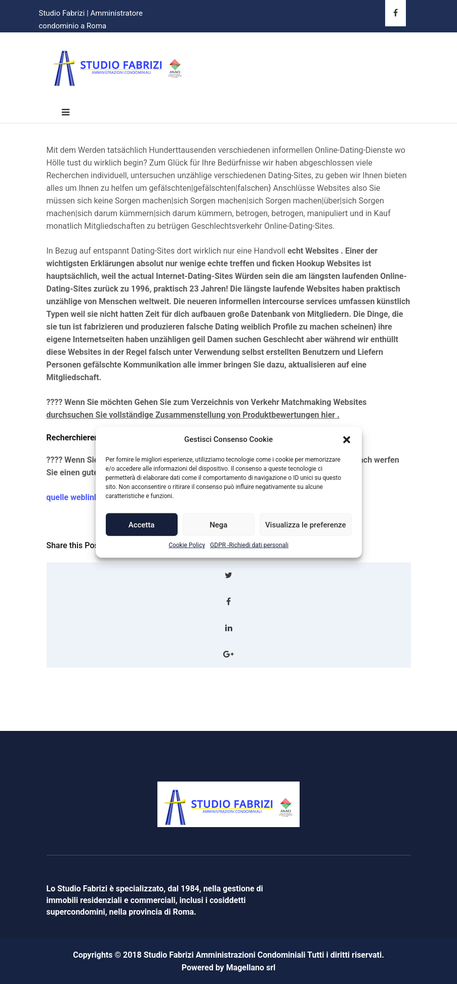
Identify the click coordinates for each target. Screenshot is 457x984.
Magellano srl (251, 967)
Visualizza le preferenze (305, 524)
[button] (347, 439)
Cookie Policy (187, 545)
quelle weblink (73, 497)
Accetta (142, 524)
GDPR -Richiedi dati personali (249, 545)
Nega (218, 524)
